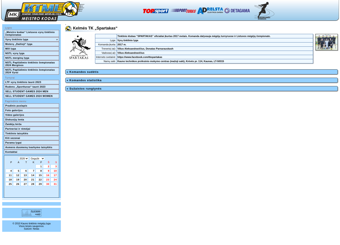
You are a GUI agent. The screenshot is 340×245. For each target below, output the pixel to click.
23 (47, 179)
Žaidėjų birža (13, 124)
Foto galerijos (14, 110)
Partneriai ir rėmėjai (17, 128)
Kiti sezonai (12, 138)
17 (55, 175)
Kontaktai (11, 152)
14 (32, 175)
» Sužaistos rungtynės (84, 88)
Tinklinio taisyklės (16, 133)
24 (55, 179)
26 (17, 184)
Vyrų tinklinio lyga (31, 39)
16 (47, 175)
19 (17, 179)
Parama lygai (13, 142)
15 (40, 175)
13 (25, 175)
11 (10, 175)
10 (55, 170)
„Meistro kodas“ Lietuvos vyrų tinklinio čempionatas (30, 33)
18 (10, 179)
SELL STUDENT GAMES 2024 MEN (26, 91)
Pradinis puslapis (16, 105)
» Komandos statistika (84, 80)
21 (32, 179)
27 (25, 184)
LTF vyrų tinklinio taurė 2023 (23, 82)
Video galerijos (14, 115)
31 (55, 184)
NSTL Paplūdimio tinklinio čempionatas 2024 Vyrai (30, 71)
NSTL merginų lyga (17, 58)
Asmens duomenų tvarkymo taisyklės (28, 147)
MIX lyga (10, 48)
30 (47, 184)
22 (40, 179)
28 (32, 184)
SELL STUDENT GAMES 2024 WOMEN (29, 96)
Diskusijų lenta (14, 119)
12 (17, 175)
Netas (36, 228)
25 (10, 184)
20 (25, 179)
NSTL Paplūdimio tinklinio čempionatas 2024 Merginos (30, 63)
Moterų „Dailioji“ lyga (18, 44)
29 (40, 184)
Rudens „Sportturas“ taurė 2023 (25, 86)
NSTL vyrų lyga (14, 53)
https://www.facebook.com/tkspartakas (140, 57)
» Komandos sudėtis (83, 72)
